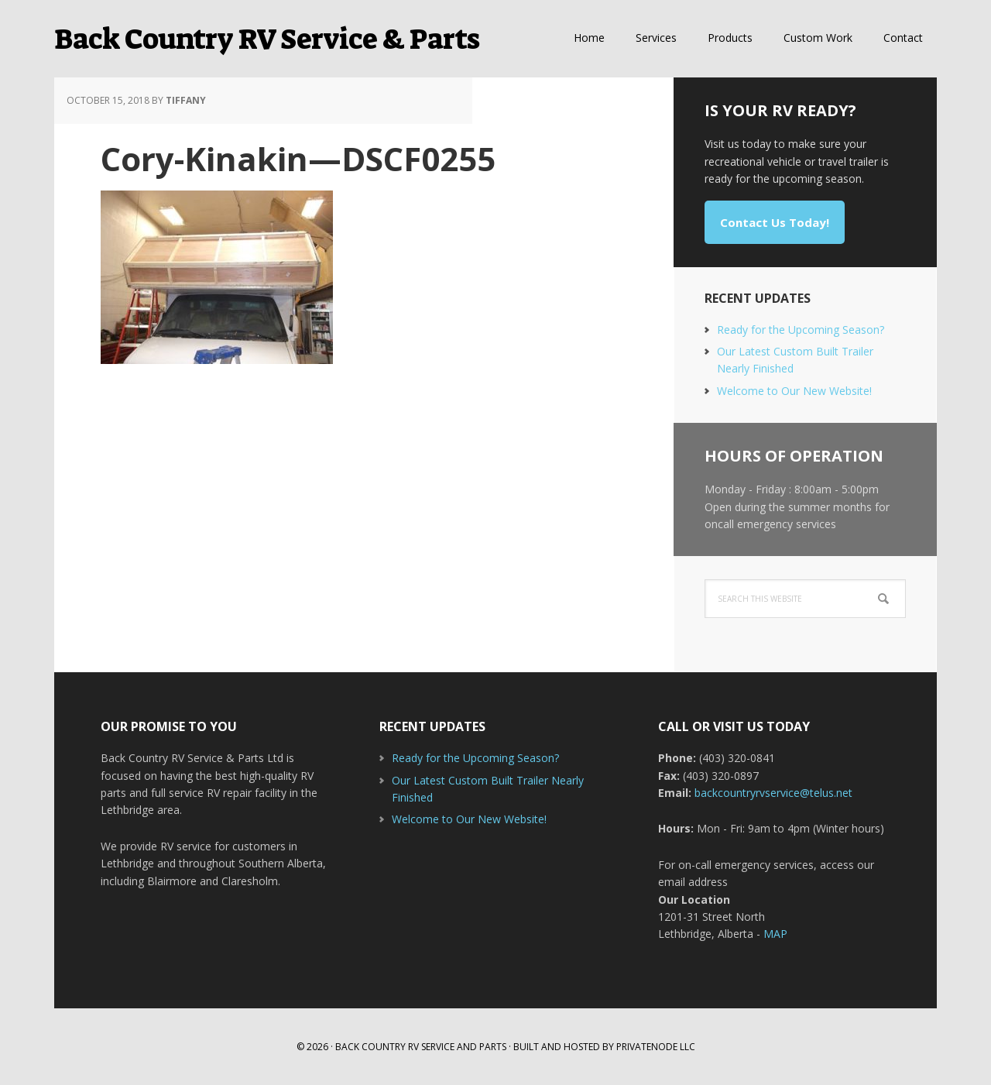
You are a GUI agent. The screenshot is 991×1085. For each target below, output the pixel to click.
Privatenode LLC (655, 1046)
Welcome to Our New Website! (794, 390)
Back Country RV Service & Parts (266, 38)
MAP (775, 933)
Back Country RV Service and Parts (420, 1046)
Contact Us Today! (774, 222)
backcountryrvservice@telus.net (773, 792)
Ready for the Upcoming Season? (800, 329)
